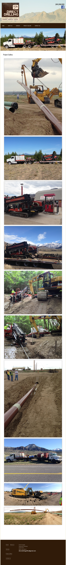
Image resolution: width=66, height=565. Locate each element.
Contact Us (37, 25)
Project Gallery (27, 25)
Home (3, 25)
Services (18, 25)
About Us (10, 25)
